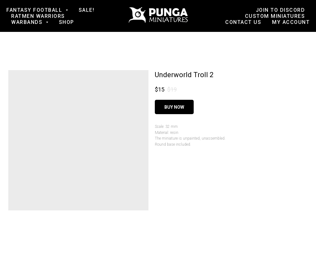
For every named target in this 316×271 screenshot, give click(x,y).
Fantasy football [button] (35, 10)
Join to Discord (280, 10)
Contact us (243, 22)
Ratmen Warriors (38, 16)
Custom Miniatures (275, 16)
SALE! (87, 10)
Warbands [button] (27, 22)
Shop (66, 22)
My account (291, 22)
